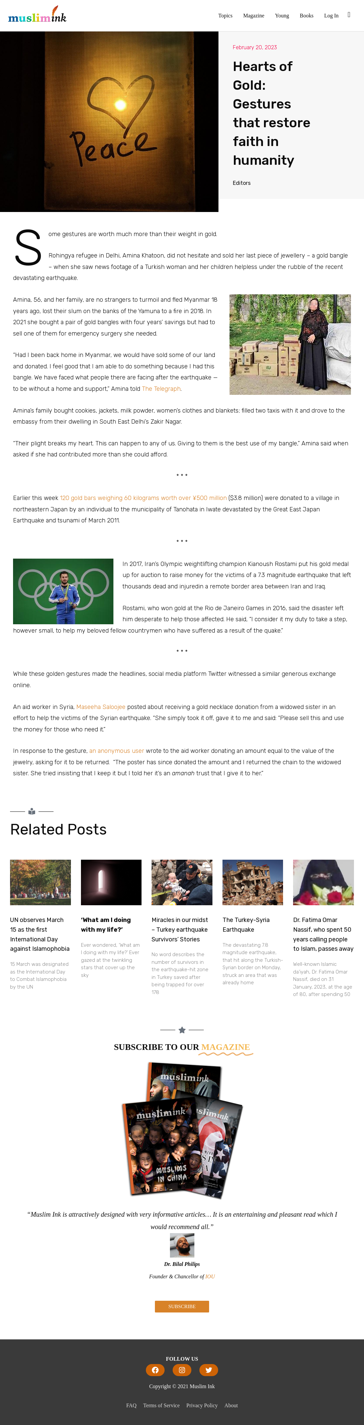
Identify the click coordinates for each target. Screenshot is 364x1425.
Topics (225, 15)
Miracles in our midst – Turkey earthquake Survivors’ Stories (180, 929)
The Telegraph (161, 389)
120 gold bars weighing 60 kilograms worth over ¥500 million (144, 498)
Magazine (253, 15)
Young (282, 15)
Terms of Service (161, 1405)
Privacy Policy (202, 1405)
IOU (210, 1276)
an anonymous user (117, 751)
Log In (331, 15)
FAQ (131, 1405)
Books (306, 15)
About (231, 1405)
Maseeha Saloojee (100, 707)
